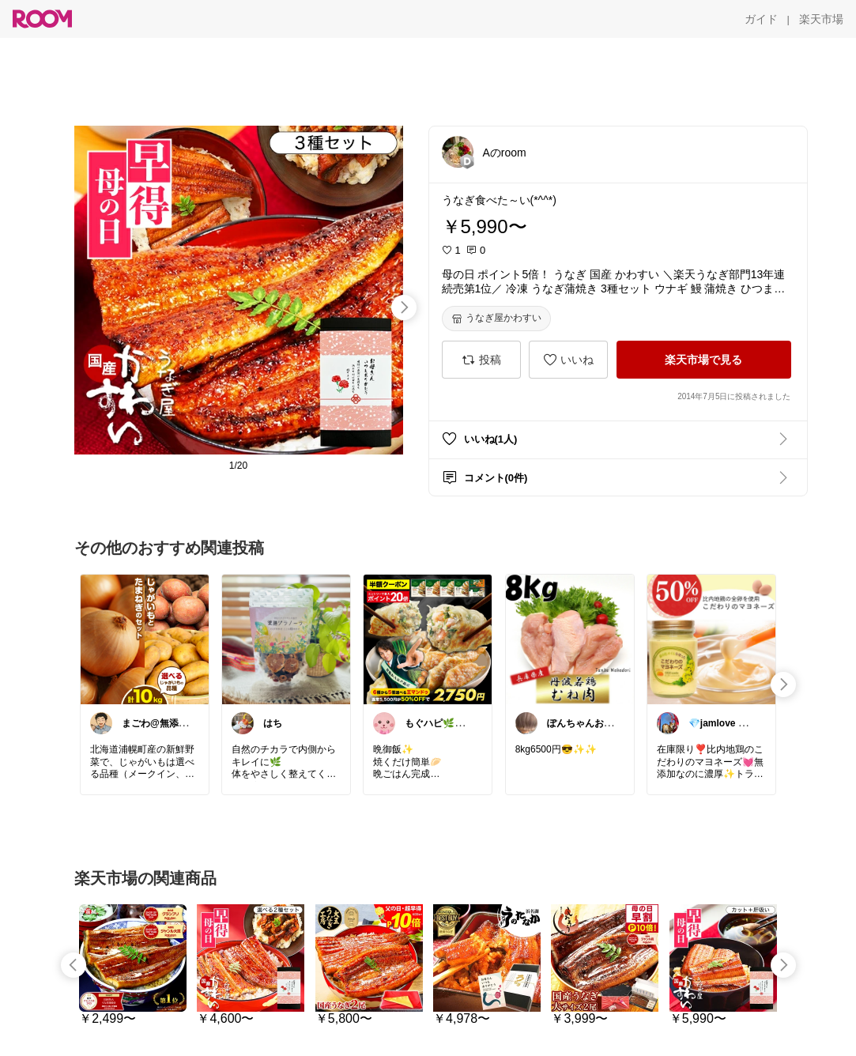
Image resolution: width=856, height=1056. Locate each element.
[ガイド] (761, 19)
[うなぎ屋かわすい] (496, 318)
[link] (145, 639)
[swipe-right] (404, 307)
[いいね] (568, 360)
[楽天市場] (821, 19)
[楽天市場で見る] (704, 360)
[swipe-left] (73, 965)
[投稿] (481, 360)
